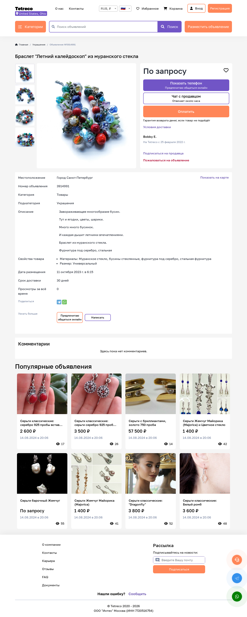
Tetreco (24, 8)
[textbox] (125, 8)
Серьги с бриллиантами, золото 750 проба (147, 423)
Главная (21, 44)
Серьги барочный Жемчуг (40, 500)
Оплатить (186, 111)
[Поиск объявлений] (107, 26)
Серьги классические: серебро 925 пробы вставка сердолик (41, 423)
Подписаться (179, 569)
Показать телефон (186, 85)
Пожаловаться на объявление (166, 160)
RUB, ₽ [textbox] (106, 8)
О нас (59, 8)
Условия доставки (157, 127)
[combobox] (108, 9)
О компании (51, 544)
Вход (196, 8)
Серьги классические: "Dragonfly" (145, 502)
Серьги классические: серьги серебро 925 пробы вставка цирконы (95, 423)
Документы (51, 585)
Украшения (38, 44)
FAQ (45, 577)
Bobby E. (149, 137)
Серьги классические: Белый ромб (200, 502)
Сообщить (137, 594)
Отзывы (48, 569)
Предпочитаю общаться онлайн (70, 317)
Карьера (48, 561)
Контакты (76, 8)
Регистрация (220, 8)
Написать (97, 317)
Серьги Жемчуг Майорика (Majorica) (94, 502)
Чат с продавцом (186, 98)
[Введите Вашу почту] (183, 560)
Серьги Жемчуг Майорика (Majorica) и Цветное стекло (204, 423)
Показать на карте (214, 177)
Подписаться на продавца (163, 153)
